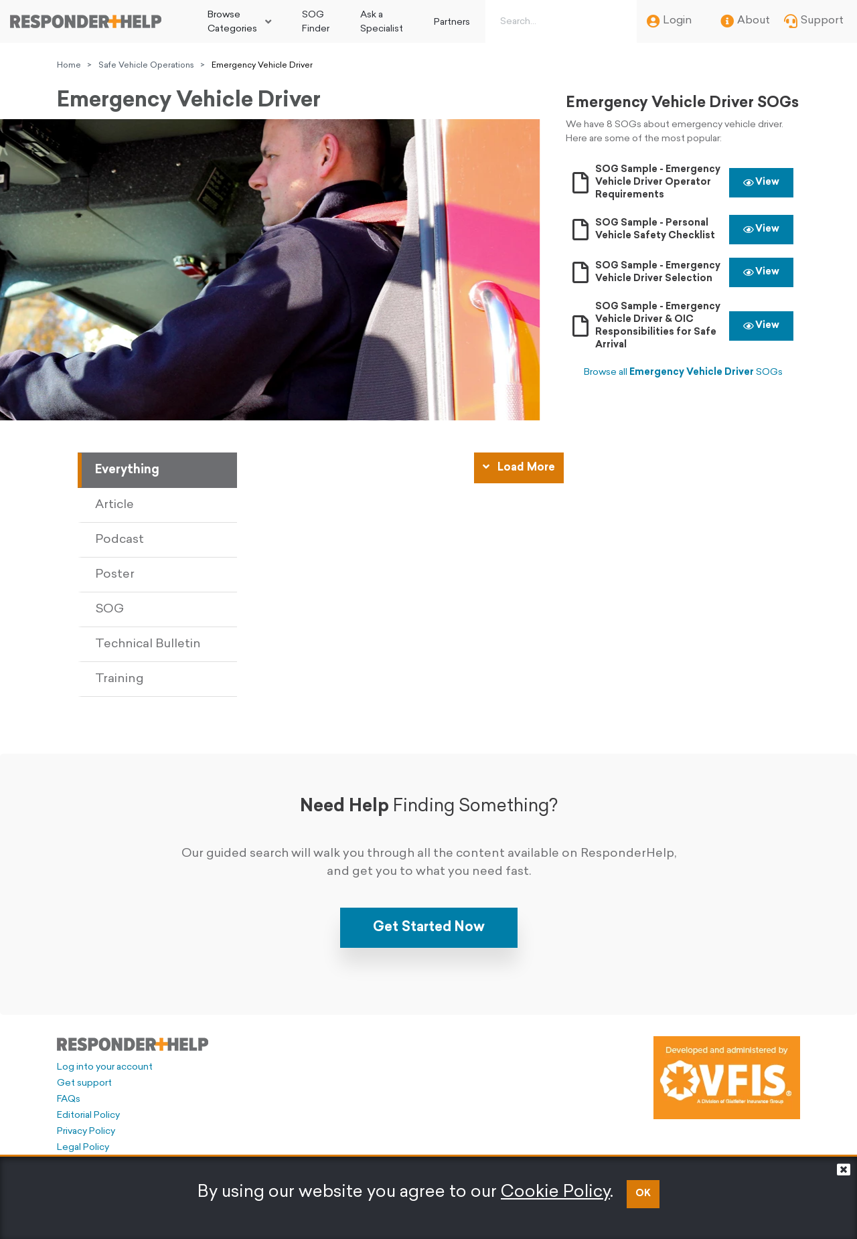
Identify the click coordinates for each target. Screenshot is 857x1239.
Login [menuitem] (669, 21)
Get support (84, 1083)
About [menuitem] (745, 21)
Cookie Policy (555, 1192)
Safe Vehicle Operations (146, 66)
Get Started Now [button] (429, 927)
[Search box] (558, 21)
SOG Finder (315, 22)
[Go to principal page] (85, 21)
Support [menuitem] (814, 21)
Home (69, 66)
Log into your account (105, 1067)
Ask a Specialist (381, 22)
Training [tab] (119, 679)
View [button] (761, 182)
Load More (519, 467)
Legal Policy (83, 1148)
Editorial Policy (88, 1115)
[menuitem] (239, 21)
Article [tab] (114, 505)
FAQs (68, 1099)
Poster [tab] (115, 574)
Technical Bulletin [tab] (148, 644)
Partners (452, 22)
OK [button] (643, 1194)
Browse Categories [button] (232, 22)
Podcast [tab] (119, 539)
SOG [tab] (109, 609)
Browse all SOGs (683, 372)
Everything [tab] (127, 470)
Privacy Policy (86, 1132)
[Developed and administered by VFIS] (726, 1077)
